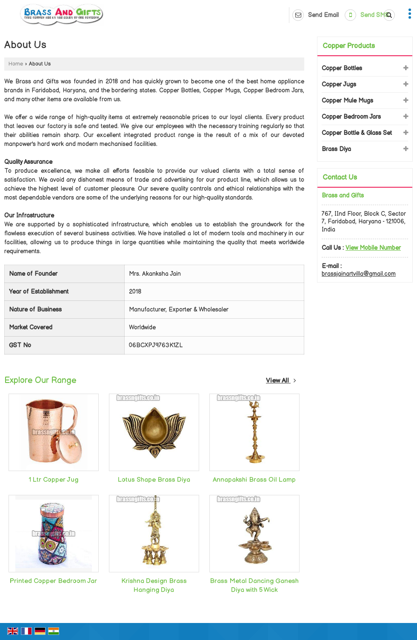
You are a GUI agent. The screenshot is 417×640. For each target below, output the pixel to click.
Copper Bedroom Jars (351, 116)
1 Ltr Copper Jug (53, 480)
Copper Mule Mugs (347, 100)
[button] (373, 247)
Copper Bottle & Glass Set (357, 133)
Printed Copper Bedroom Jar (53, 581)
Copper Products (349, 46)
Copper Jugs (339, 84)
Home (16, 64)
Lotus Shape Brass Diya (154, 480)
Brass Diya (336, 149)
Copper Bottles (342, 68)
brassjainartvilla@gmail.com (359, 273)
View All (281, 381)
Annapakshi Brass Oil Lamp (254, 480)
